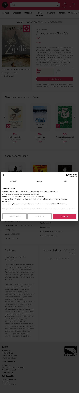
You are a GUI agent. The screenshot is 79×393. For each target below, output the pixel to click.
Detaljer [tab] (39, 181)
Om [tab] (65, 181)
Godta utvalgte (14, 216)
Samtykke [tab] (13, 181)
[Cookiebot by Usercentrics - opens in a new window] (68, 175)
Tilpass (40, 216)
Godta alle (64, 216)
